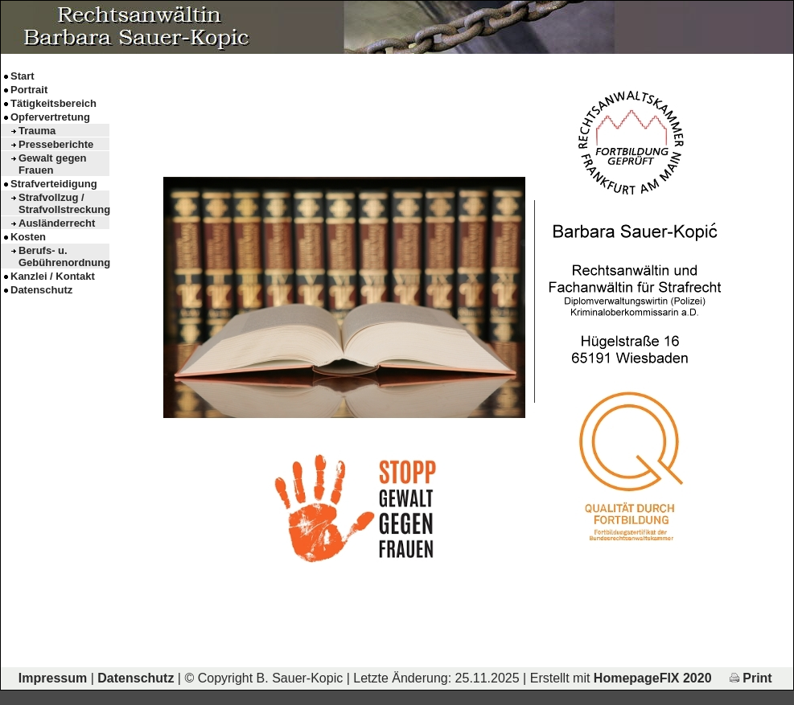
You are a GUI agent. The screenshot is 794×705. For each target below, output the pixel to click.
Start (22, 76)
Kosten (28, 237)
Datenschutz (41, 290)
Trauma (37, 131)
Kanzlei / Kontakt (52, 276)
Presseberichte (56, 144)
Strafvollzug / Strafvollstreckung (64, 203)
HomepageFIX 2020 (653, 678)
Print (751, 678)
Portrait (28, 90)
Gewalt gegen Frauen (53, 164)
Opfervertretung (50, 117)
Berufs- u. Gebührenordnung (64, 256)
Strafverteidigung (53, 184)
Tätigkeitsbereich (53, 103)
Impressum (53, 678)
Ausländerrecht (57, 223)
